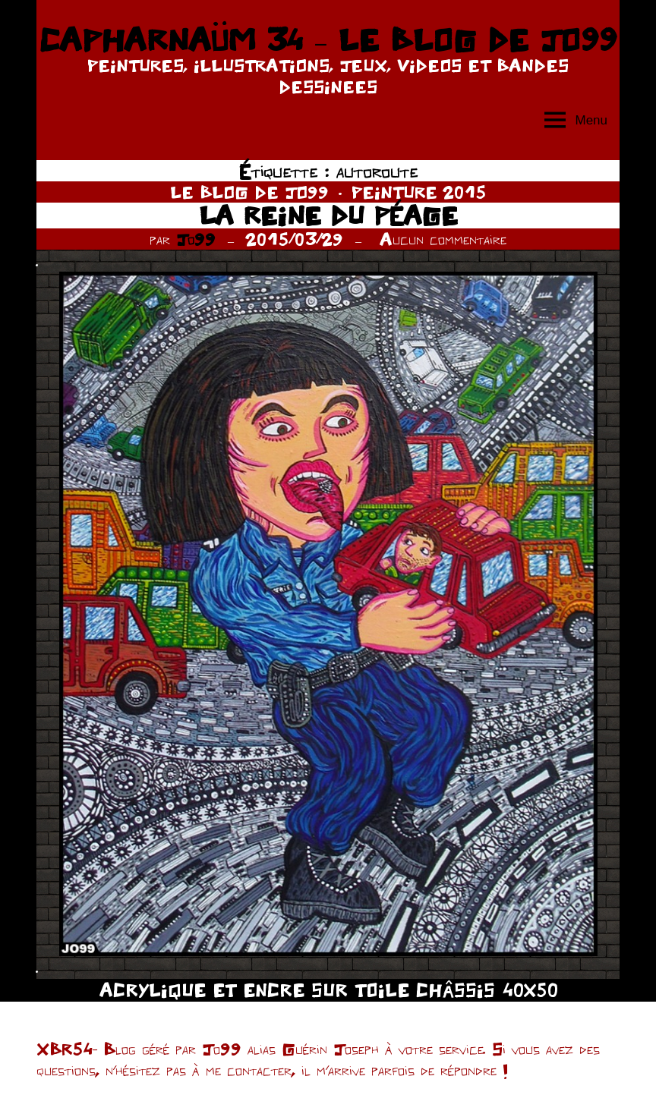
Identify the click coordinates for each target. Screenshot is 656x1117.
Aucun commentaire (443, 239)
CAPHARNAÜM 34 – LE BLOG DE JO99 (328, 39)
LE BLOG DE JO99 (249, 192)
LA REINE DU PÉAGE (328, 215)
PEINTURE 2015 (419, 192)
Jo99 (196, 239)
